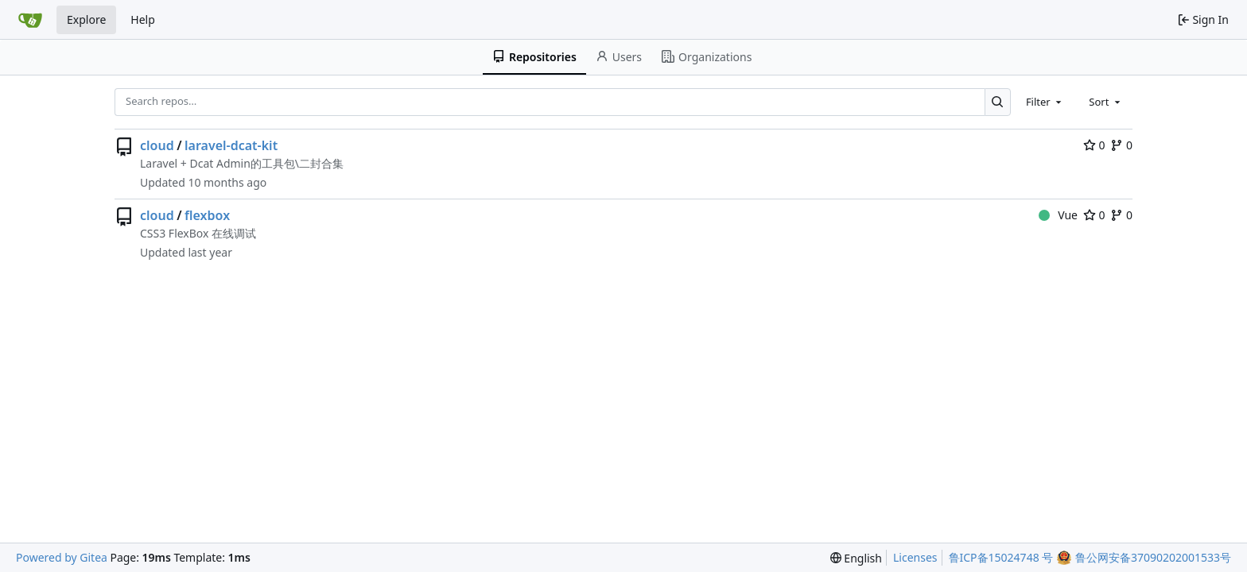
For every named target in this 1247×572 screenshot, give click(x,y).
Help (142, 19)
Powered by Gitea (61, 557)
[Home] (30, 20)
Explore (86, 19)
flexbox (207, 215)
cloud (157, 145)
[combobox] (1045, 102)
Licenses (915, 557)
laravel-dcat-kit (231, 145)
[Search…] (998, 102)
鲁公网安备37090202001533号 (1153, 557)
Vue (1058, 214)
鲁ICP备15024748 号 (1001, 557)
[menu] (856, 558)
